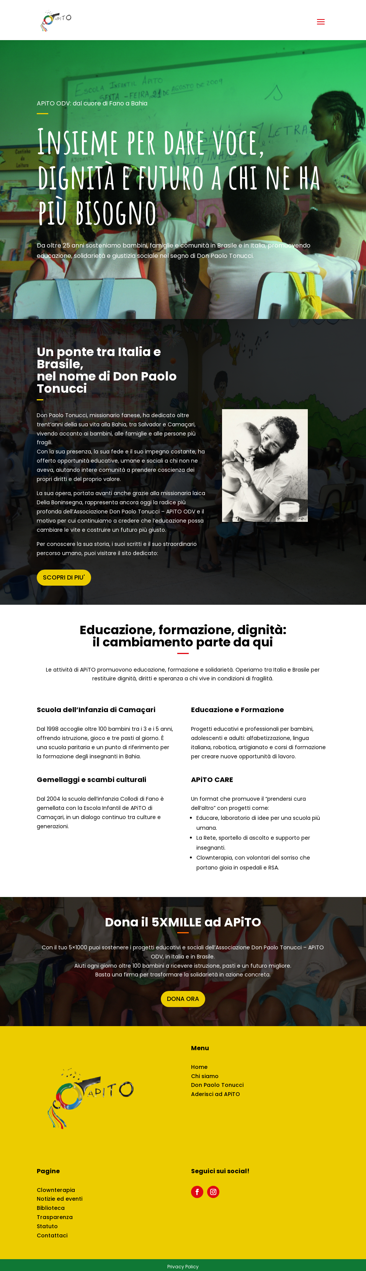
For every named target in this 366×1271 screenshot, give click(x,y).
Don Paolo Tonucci (217, 1085)
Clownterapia (56, 1190)
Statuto (47, 1226)
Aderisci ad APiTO (215, 1094)
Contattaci (52, 1235)
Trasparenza (55, 1217)
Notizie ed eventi (59, 1199)
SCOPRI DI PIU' (64, 577)
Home (199, 1067)
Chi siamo (205, 1076)
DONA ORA (183, 998)
